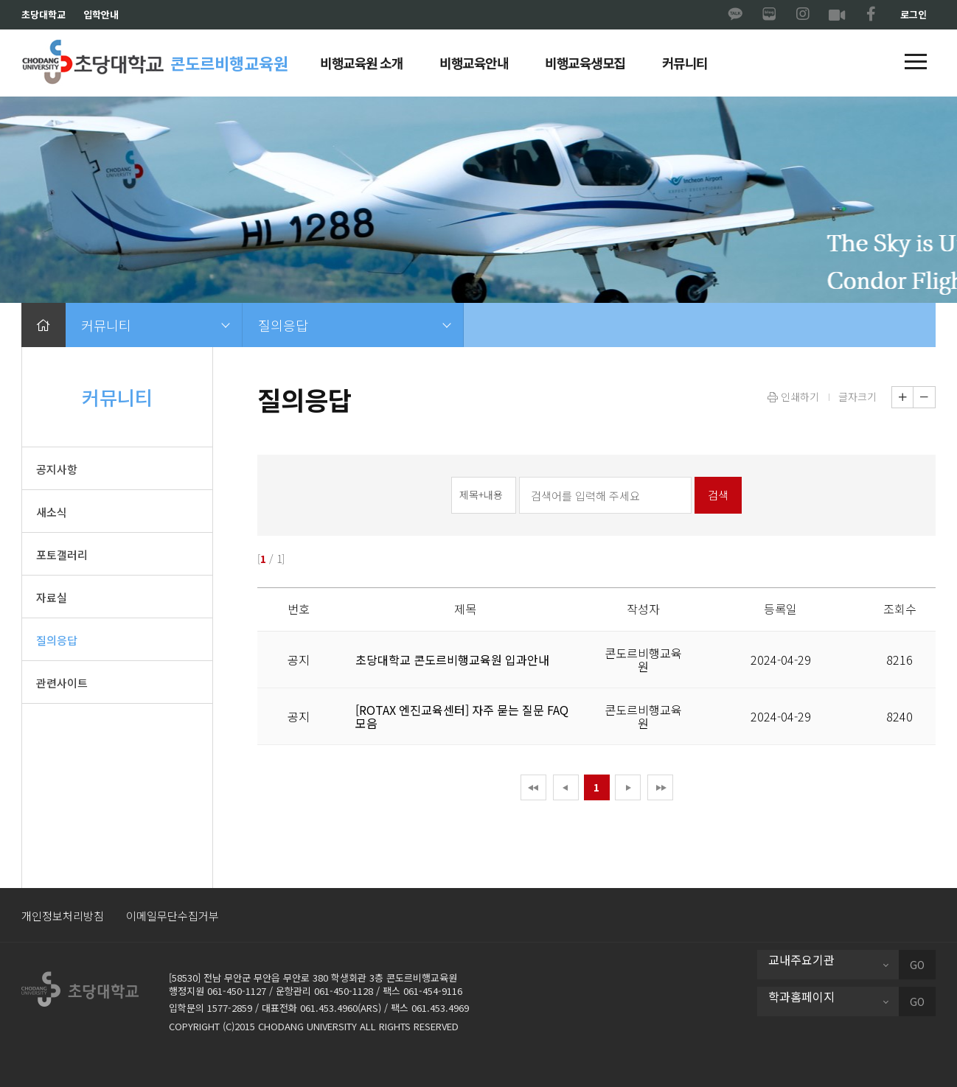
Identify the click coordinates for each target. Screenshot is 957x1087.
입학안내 (101, 14)
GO (917, 964)
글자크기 (857, 396)
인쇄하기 (793, 396)
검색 (718, 495)
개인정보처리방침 (62, 915)
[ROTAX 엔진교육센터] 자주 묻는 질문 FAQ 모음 (461, 716)
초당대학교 (43, 14)
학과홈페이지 (801, 996)
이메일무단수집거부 (172, 915)
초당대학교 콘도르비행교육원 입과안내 (452, 659)
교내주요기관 (801, 959)
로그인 (913, 14)
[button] (916, 63)
